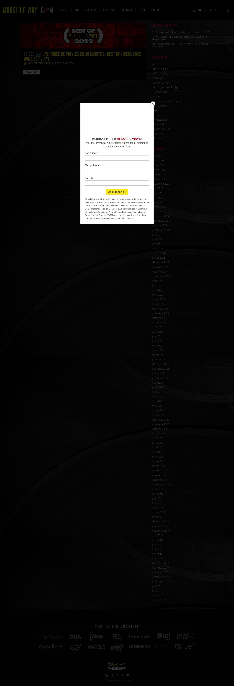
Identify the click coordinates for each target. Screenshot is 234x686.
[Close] (153, 103)
